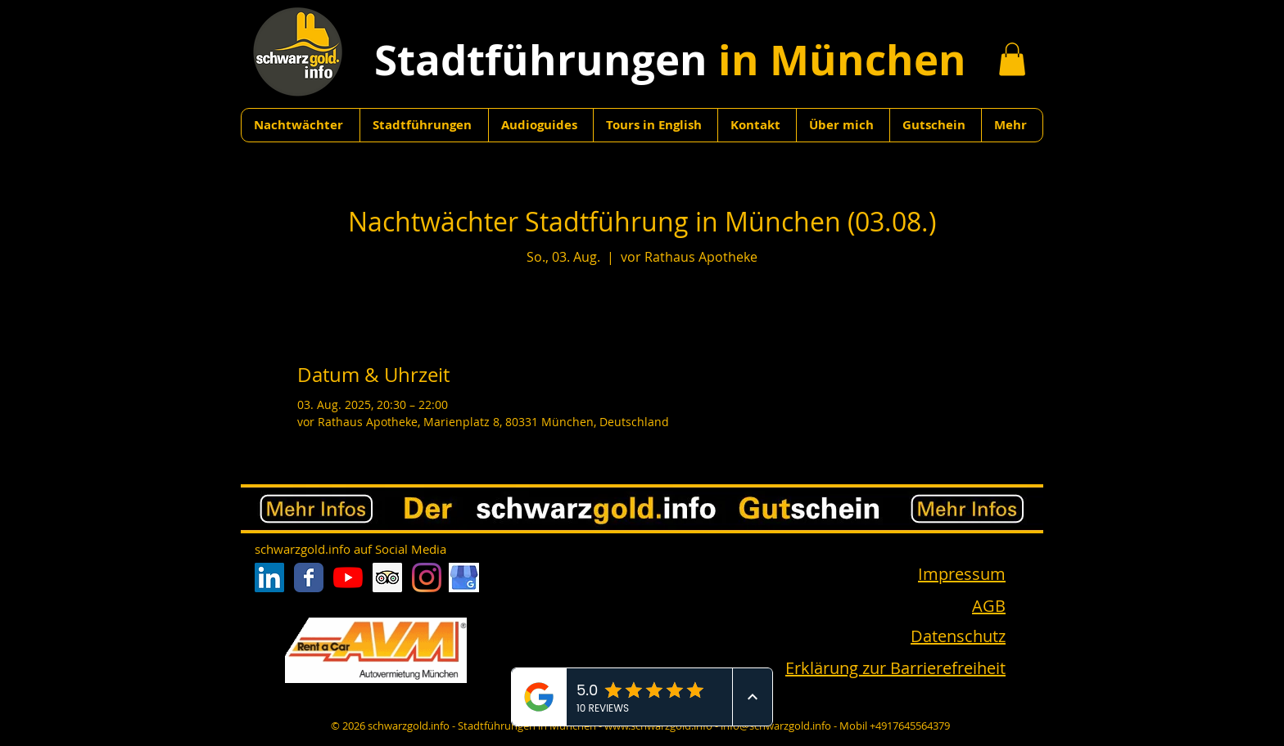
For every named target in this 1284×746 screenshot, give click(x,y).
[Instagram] (426, 577)
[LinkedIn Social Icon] (269, 577)
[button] (1012, 59)
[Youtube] (348, 577)
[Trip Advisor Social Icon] (387, 577)
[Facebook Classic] (308, 577)
